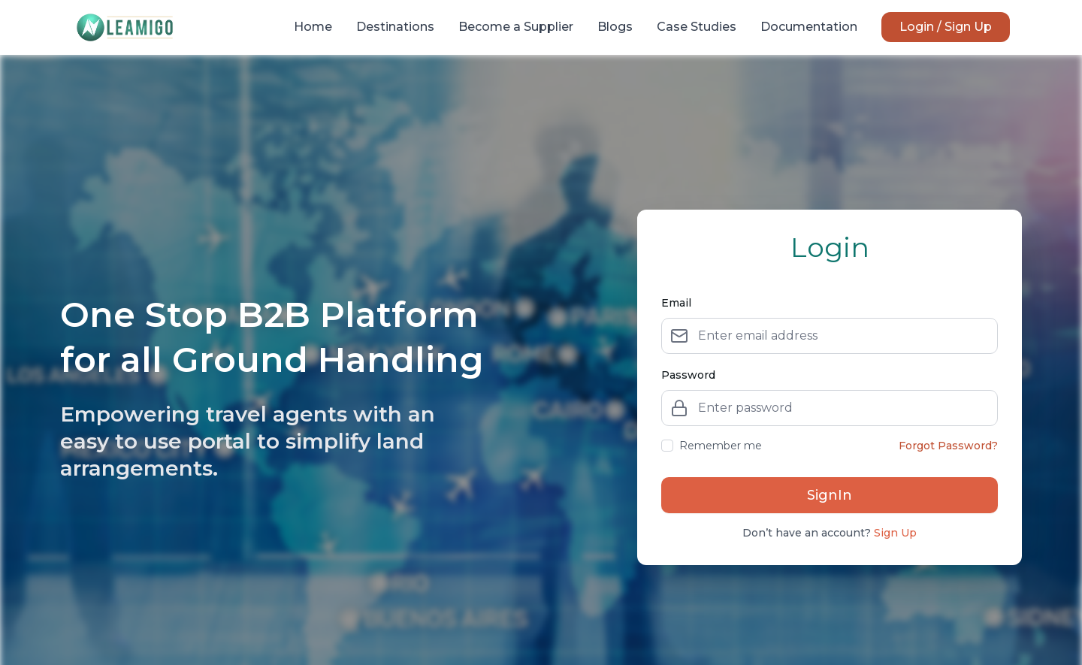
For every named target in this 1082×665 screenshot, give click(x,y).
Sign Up (895, 533)
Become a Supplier (515, 27)
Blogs (615, 27)
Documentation (808, 27)
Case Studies (696, 27)
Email (676, 303)
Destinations (395, 27)
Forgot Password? (948, 445)
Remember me (711, 445)
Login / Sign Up (945, 27)
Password (688, 375)
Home (313, 27)
